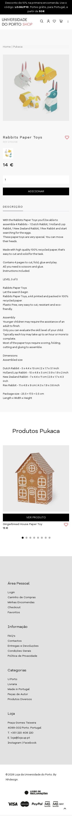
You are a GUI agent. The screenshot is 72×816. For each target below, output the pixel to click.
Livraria (12, 684)
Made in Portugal (19, 689)
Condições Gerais (19, 651)
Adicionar (36, 191)
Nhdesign (12, 779)
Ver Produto (36, 517)
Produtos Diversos (20, 699)
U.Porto (12, 679)
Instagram (14, 742)
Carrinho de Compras (22, 597)
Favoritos (14, 612)
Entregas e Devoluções (23, 646)
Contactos (15, 641)
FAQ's (11, 636)
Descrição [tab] (13, 206)
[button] (61, 22)
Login (11, 592)
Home (7, 46)
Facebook (29, 742)
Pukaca (17, 46)
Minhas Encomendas (21, 602)
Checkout (14, 607)
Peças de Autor (18, 694)
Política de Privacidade (22, 656)
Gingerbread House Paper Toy (22, 524)
